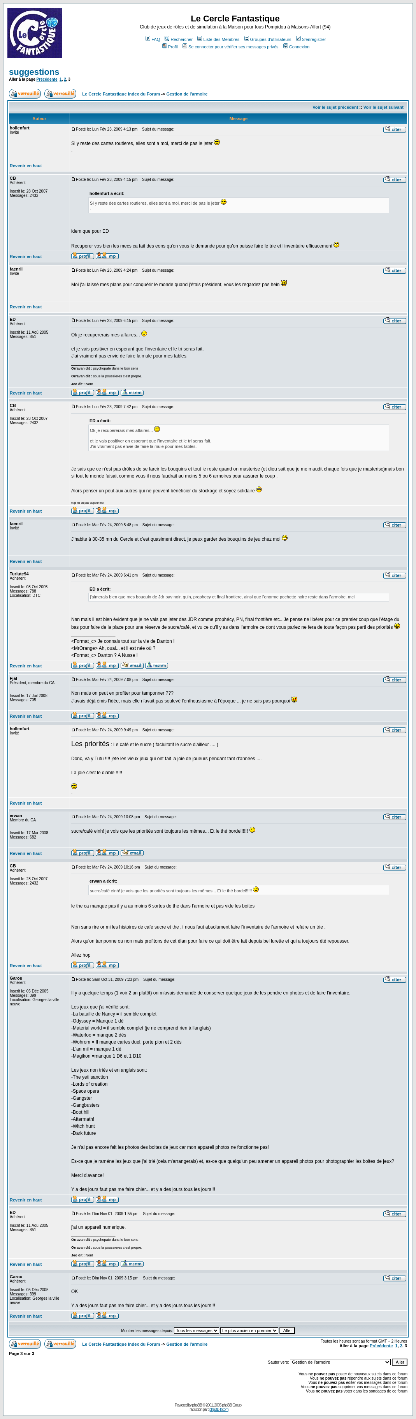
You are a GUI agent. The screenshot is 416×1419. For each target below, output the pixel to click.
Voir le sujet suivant (383, 107)
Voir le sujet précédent (335, 107)
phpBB (197, 1405)
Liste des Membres (218, 39)
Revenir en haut (26, 165)
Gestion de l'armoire (186, 94)
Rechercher (179, 39)
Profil (170, 46)
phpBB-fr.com (218, 1409)
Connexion (296, 46)
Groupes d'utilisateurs (267, 39)
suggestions (34, 72)
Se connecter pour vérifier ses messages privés (231, 46)
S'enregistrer (311, 39)
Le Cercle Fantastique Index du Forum (121, 94)
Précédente (47, 79)
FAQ (153, 39)
